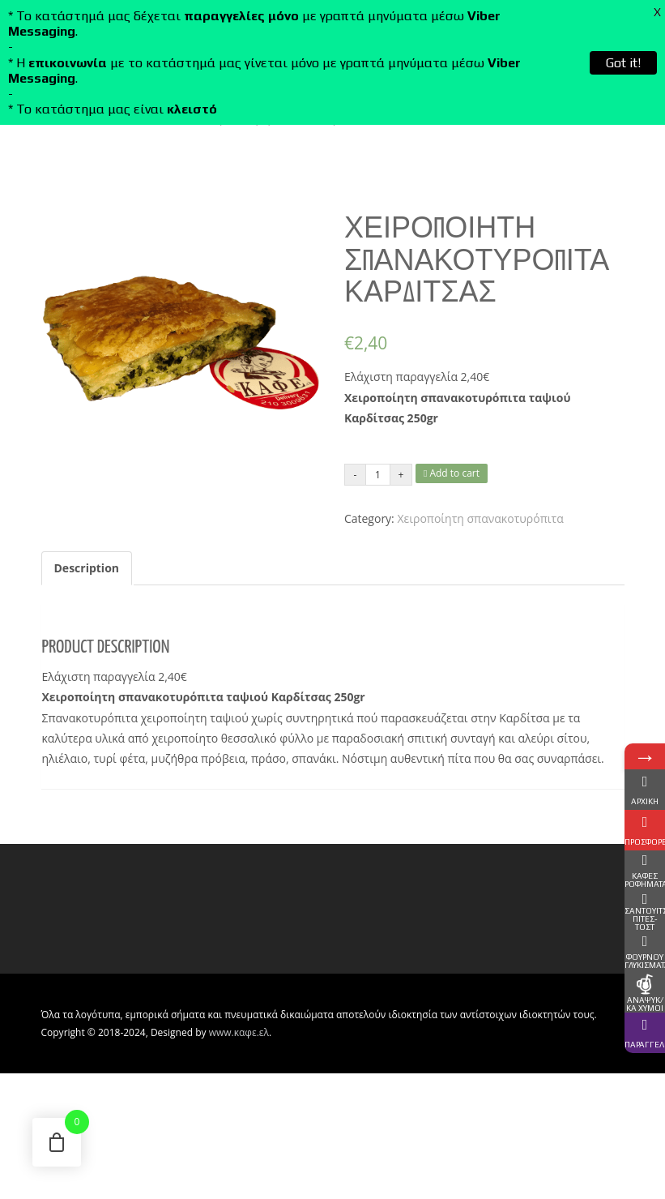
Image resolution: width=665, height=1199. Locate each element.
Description (87, 568)
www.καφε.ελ (239, 1032)
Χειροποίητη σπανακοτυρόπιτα (480, 518)
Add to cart (452, 473)
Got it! (623, 63)
